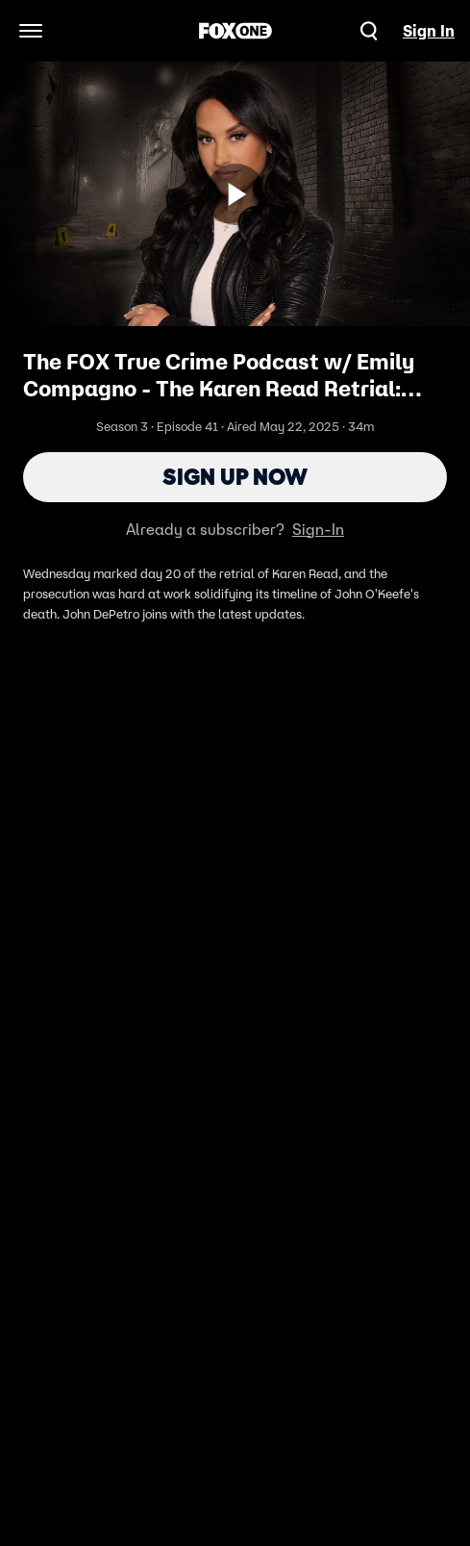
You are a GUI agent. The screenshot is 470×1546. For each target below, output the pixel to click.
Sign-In (318, 529)
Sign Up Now (235, 477)
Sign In (429, 30)
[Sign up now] (235, 194)
